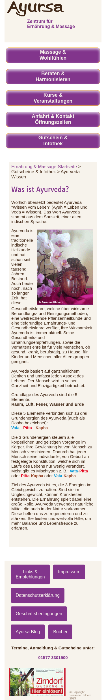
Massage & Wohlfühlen (53, 55)
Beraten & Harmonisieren (53, 76)
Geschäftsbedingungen (39, 613)
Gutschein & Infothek (53, 140)
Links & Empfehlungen (30, 574)
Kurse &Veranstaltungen (53, 98)
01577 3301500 (53, 657)
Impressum (69, 571)
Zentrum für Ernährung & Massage (51, 24)
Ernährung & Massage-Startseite (44, 166)
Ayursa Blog (28, 631)
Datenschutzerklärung (38, 595)
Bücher (60, 631)
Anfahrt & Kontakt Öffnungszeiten (53, 119)
